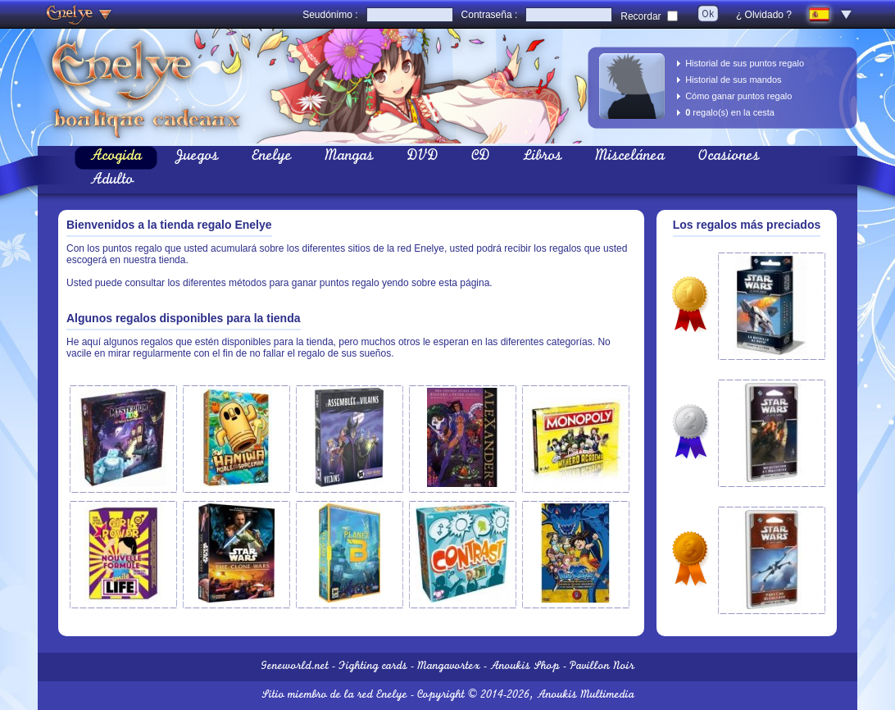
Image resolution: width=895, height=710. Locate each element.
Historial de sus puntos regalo (744, 63)
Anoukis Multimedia (585, 696)
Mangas (349, 157)
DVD (422, 157)
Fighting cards (372, 667)
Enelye (272, 157)
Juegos (197, 157)
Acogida (116, 157)
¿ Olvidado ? (764, 14)
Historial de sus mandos (733, 79)
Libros (542, 157)
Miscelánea (630, 157)
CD (480, 157)
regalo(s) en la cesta (730, 112)
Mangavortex (448, 667)
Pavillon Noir (602, 667)
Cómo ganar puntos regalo (738, 96)
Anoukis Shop (525, 667)
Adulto (112, 181)
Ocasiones (728, 157)
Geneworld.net (295, 667)
